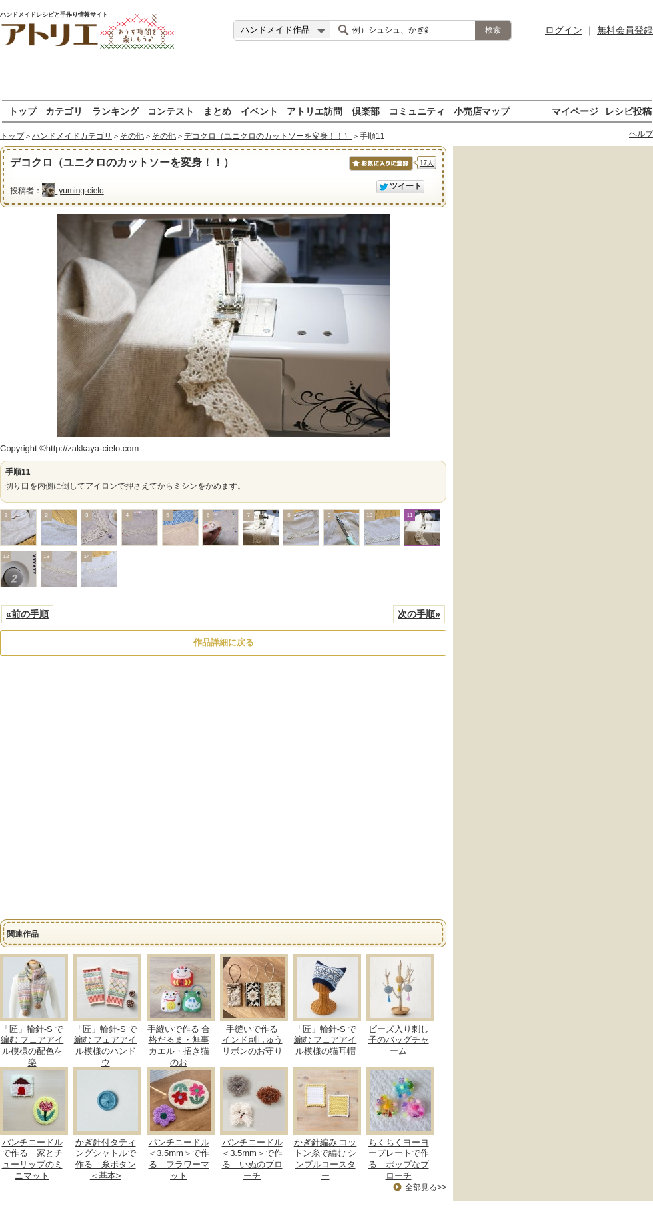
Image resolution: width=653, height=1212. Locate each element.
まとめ (217, 111)
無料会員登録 (625, 30)
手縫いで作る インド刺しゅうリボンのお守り (254, 1040)
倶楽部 (366, 111)
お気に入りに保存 (380, 170)
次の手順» (419, 614)
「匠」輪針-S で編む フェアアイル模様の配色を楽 (32, 1046)
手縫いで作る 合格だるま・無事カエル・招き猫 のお (179, 1046)
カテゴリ (64, 111)
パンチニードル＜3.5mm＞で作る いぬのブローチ (252, 1159)
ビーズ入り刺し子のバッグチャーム (398, 1040)
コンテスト (170, 111)
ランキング (115, 111)
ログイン (563, 30)
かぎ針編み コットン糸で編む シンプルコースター (325, 1159)
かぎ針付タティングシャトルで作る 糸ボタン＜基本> (105, 1159)
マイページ (575, 111)
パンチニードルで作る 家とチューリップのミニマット (32, 1159)
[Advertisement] (327, 80)
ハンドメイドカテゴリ (72, 136)
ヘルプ (641, 134)
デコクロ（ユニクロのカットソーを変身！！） (268, 136)
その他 (132, 136)
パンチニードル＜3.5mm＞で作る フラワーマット (178, 1159)
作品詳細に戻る (223, 642)
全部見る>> (425, 1187)
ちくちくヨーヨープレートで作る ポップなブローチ (398, 1159)
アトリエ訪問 (314, 111)
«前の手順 (27, 614)
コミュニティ (417, 111)
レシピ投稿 (628, 111)
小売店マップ (482, 111)
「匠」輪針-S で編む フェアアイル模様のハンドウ (105, 1046)
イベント (259, 111)
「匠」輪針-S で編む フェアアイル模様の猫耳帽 (325, 1040)
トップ (23, 111)
